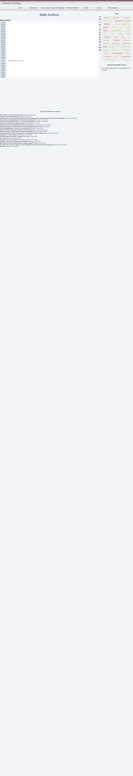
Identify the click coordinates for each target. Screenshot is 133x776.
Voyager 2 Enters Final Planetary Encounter (14, 141)
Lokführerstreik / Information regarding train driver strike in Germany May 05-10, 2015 (9, 443)
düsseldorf (7, 632)
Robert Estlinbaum (11, 455)
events (5, 649)
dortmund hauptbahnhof (122, 24)
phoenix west (126, 43)
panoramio (106, 43)
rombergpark (115, 50)
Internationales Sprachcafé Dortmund (8, 468)
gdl (104, 34)
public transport (126, 47)
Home (20, 8)
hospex (120, 34)
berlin (5, 590)
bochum (6, 601)
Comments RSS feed (7, 766)
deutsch (128, 21)
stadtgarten (126, 50)
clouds (105, 21)
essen (121, 27)
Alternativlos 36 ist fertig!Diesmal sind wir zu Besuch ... (18, 125)
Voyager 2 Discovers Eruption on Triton (12, 140)
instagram (107, 37)
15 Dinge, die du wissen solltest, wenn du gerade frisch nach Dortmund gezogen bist (27, 145)
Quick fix (3, 146)
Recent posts (33, 8)
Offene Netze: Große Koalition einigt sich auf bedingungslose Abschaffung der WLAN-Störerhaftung (32, 118)
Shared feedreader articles (52, 111)
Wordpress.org (5, 769)
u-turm (116, 56)
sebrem (8, 473)
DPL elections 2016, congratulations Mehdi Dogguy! (16, 143)
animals (6, 587)
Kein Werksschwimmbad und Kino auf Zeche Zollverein (18, 120)
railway (105, 50)
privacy (111, 47)
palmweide (126, 40)
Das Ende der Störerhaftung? (9, 116)
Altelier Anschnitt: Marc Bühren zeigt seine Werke (16, 131)
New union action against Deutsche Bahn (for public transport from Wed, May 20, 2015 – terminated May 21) (9, 426)
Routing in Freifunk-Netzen (8, 135)
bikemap (106, 17)
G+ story (6, 660)
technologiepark (117, 53)
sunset (106, 53)
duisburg (6, 628)
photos (105, 47)
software (6, 743)
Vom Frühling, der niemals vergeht (11, 136)
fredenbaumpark (116, 30)
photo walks (7, 708)
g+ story (127, 30)
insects (6, 667)
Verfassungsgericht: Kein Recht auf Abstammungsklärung (18, 126)
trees (128, 53)
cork (111, 21)
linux (5, 684)
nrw (5, 698)
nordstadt (116, 40)
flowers (105, 30)
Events (86, 8)
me (129, 37)
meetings (106, 40)
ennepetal (6, 639)
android (6, 583)
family (128, 27)
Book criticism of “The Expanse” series (7, 411)
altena (5, 580)
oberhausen (7, 701)
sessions (6, 736)
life (123, 37)
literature (6, 687)
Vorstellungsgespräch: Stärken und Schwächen (15, 128)
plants (5, 718)
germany (112, 34)
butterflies (127, 17)
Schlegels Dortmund (10, 486)
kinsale (6, 677)
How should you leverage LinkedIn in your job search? (17, 130)
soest (5, 739)
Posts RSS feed (5, 762)
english (105, 27)
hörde (128, 34)
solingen (6, 746)
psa (117, 47)
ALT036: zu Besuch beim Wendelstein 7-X (13, 123)
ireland (116, 37)
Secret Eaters (4, 138)
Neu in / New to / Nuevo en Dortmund (52, 8)
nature (5, 694)
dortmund (107, 24)
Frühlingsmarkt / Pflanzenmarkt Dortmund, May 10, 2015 (9, 435)
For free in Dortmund (72, 8)
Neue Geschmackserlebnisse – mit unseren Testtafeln (17, 121)
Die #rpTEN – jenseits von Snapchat (11, 115)
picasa (5, 715)
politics (6, 722)
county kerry (7, 614)
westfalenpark (125, 56)
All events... (105, 70)
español (113, 27)
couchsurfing (119, 21)
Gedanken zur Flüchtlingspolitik (6, 417)
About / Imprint (112, 8)
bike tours (116, 17)
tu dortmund (107, 56)
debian (6, 618)
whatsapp (125, 60)
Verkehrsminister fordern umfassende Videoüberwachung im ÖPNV (21, 133)
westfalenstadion (110, 60)
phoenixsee (116, 43)
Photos (99, 8)
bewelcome (7, 594)
